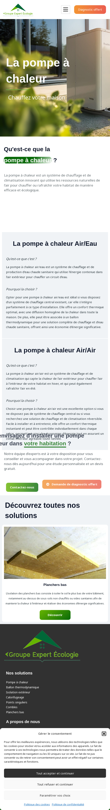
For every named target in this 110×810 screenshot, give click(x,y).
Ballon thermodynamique (22, 687)
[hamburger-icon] (65, 9)
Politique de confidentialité (68, 804)
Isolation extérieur (18, 692)
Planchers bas (15, 712)
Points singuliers (16, 702)
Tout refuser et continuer (55, 784)
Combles (11, 707)
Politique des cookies (37, 804)
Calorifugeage (15, 697)
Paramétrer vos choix (55, 795)
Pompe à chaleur (17, 682)
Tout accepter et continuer (55, 773)
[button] (104, 734)
